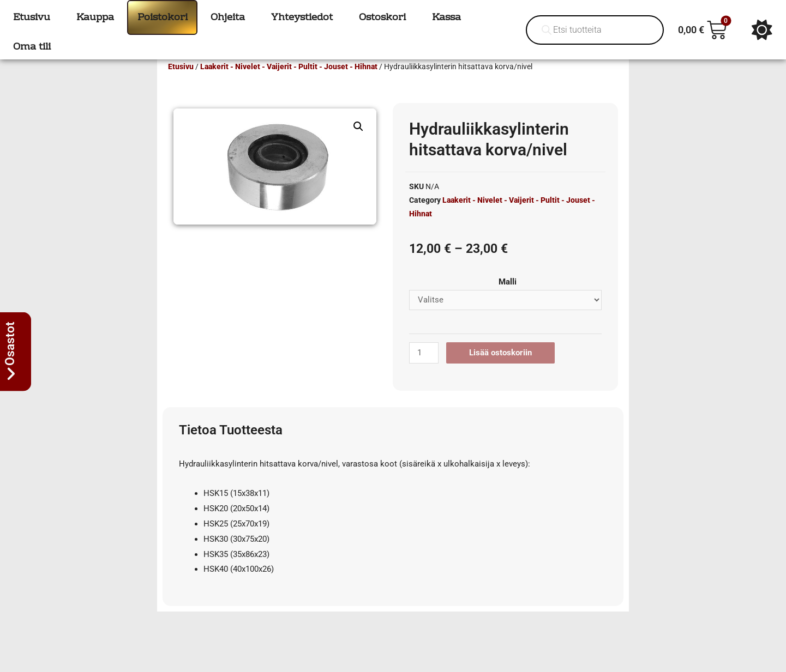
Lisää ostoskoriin (500, 368)
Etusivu (181, 82)
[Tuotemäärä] (424, 368)
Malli (508, 297)
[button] (358, 142)
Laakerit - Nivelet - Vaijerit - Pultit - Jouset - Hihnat (288, 82)
